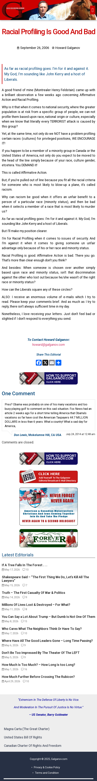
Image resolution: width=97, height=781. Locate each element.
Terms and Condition (47, 772)
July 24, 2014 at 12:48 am (80, 434)
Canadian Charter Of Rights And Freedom (32, 746)
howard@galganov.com (48, 344)
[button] (92, 10)
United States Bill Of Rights (23, 737)
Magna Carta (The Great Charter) (27, 729)
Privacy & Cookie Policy (47, 767)
